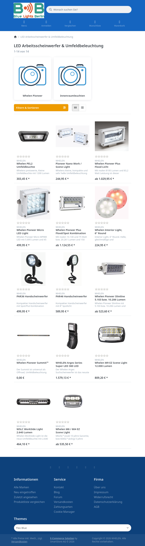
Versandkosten (19, 541)
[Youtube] (85, 467)
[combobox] (89, 9)
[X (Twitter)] (59, 467)
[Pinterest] (94, 467)
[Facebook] (50, 467)
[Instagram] (68, 467)
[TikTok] (77, 467)
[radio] (75, 107)
